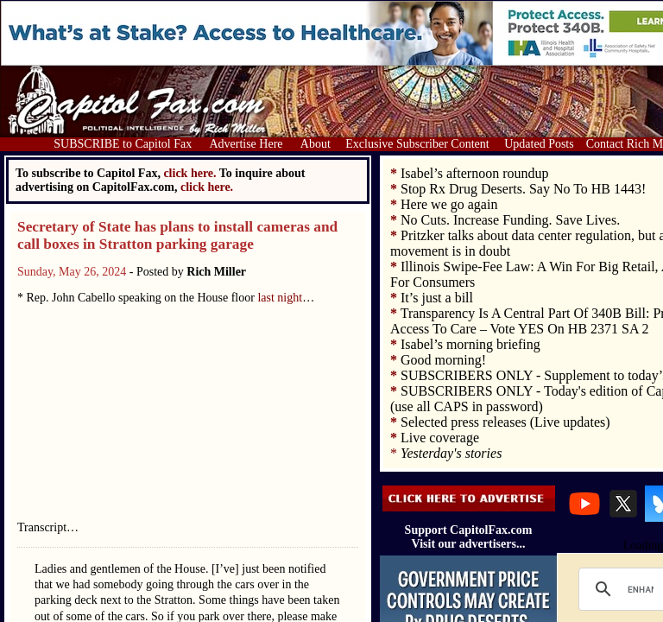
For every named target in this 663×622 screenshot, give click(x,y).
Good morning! (443, 359)
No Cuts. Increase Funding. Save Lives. (510, 220)
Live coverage (440, 437)
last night (279, 297)
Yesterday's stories (451, 453)
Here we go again (449, 204)
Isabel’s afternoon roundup (475, 173)
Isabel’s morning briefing (470, 344)
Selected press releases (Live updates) (505, 422)
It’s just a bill (437, 297)
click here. (206, 187)
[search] (641, 589)
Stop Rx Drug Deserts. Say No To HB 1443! (523, 188)
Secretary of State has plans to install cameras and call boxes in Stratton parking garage (177, 235)
